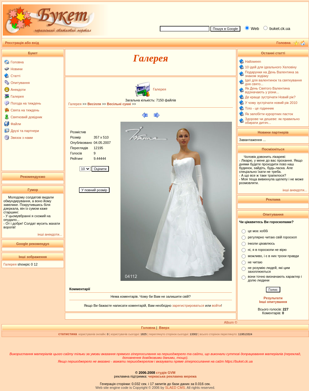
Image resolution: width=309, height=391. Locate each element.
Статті (15, 76)
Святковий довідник (26, 117)
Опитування (20, 83)
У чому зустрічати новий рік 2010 (271, 103)
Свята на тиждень (25, 110)
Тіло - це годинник (259, 108)
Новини (16, 69)
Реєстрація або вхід (22, 43)
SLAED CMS (175, 387)
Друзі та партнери (25, 131)
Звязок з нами (22, 137)
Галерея (17, 96)
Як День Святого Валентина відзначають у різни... (267, 90)
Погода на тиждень (26, 103)
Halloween (253, 61)
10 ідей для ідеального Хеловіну (271, 67)
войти (216, 305)
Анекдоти (18, 89)
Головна (17, 62)
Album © (230, 322)
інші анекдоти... (49, 234)
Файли (16, 124)
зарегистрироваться (188, 305)
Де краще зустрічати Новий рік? (270, 97)
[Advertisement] (33, 155)
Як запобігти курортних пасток (269, 114)
